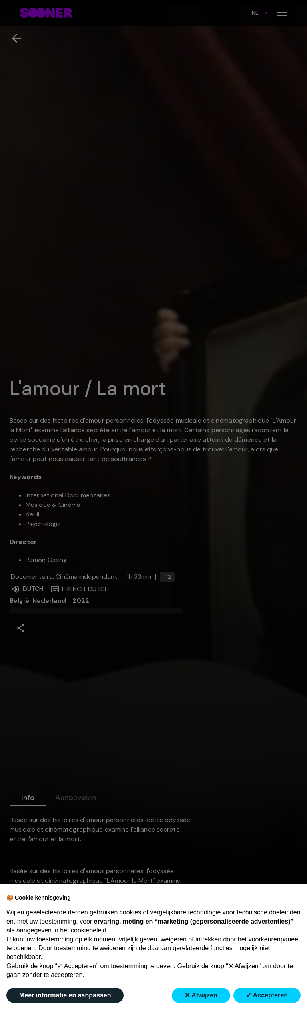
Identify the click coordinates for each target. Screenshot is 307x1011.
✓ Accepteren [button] (267, 995)
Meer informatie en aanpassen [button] (65, 995)
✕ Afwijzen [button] (201, 995)
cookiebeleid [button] (88, 930)
